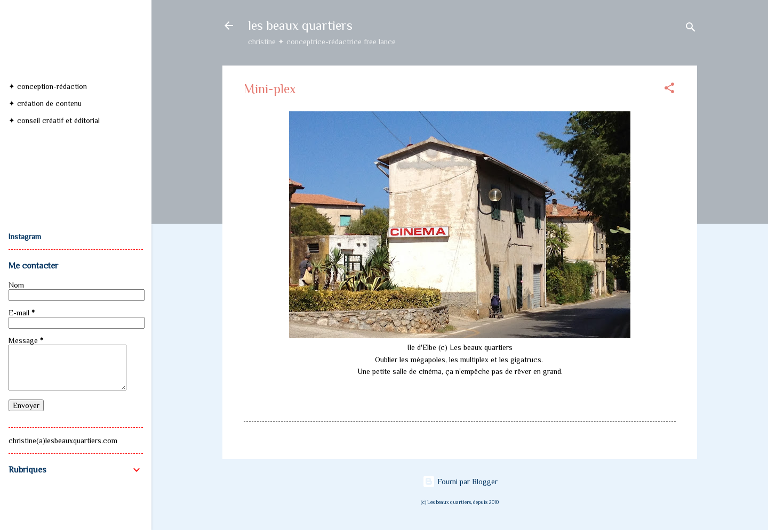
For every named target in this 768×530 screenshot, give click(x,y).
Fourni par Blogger (460, 481)
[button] (669, 89)
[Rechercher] (690, 29)
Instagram (25, 236)
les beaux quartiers (300, 25)
